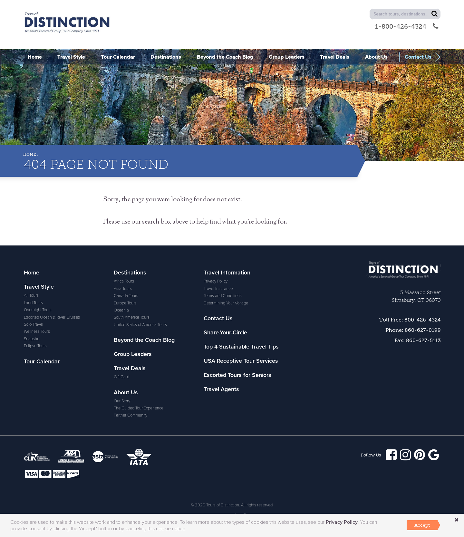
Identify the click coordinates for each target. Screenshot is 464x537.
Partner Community (130, 415)
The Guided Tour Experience (138, 408)
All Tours (31, 295)
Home (29, 154)
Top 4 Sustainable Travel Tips (241, 346)
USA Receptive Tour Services (241, 360)
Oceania (121, 310)
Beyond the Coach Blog (144, 339)
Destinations (130, 272)
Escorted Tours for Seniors (237, 375)
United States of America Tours (140, 324)
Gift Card (121, 376)
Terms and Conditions (223, 295)
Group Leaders (133, 354)
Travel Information (227, 272)
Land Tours (33, 302)
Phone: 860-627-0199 (413, 330)
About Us (126, 392)
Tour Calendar (42, 361)
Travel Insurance (218, 288)
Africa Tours (124, 281)
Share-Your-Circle (225, 332)
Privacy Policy (215, 281)
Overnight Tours (38, 309)
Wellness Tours (37, 331)
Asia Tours (123, 288)
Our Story (122, 401)
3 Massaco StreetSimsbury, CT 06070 (416, 296)
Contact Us (218, 318)
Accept (422, 525)
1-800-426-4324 (406, 26)
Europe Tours (125, 303)
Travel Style (39, 286)
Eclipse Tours (35, 346)
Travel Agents (221, 389)
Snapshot (32, 338)
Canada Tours (126, 295)
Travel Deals (130, 368)
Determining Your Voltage (226, 303)
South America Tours (132, 317)
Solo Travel (33, 324)
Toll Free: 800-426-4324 (410, 320)
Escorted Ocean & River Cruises (52, 317)
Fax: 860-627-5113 (417, 340)
